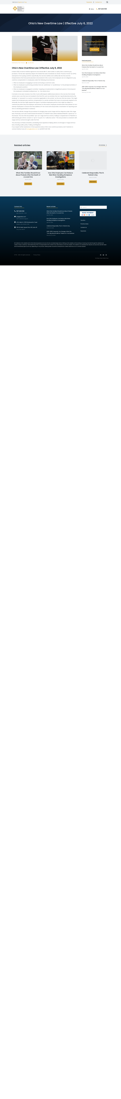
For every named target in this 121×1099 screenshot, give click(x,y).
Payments (89, 2)
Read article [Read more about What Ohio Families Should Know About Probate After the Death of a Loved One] (28, 183)
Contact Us (98, 2)
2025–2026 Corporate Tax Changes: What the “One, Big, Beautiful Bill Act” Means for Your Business (60, 232)
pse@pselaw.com (21, 216)
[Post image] (28, 160)
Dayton (20, 2)
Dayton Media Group (104, 258)
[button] (107, 2)
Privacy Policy (36, 255)
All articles (103, 145)
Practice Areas (84, 224)
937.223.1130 (102, 9)
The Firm (83, 220)
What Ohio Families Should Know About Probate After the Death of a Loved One (28, 175)
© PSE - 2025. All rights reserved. (22, 255)
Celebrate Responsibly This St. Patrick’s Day (93, 174)
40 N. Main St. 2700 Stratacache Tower (26, 222)
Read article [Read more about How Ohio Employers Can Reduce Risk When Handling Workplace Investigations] (60, 183)
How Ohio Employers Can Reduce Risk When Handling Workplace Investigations (60, 175)
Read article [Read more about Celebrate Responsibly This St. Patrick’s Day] (93, 181)
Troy (25, 2)
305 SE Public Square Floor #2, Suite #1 (26, 227)
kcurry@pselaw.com (32, 129)
